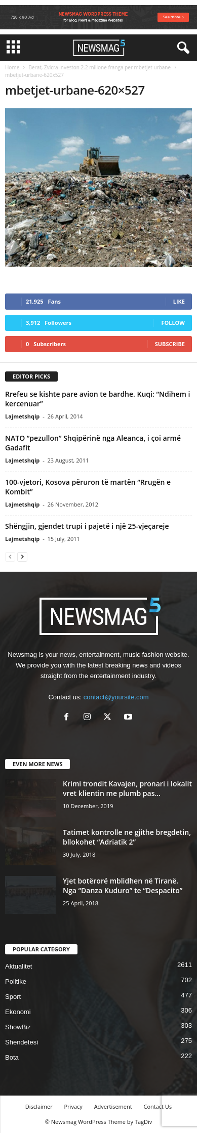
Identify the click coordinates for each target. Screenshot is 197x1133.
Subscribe (170, 344)
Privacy (73, 1106)
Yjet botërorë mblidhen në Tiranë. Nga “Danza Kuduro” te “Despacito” (122, 885)
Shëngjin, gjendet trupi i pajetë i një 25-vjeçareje (87, 526)
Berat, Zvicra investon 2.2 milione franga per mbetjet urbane (99, 67)
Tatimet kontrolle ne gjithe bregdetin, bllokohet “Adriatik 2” (127, 837)
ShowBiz (18, 1027)
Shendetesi (21, 1042)
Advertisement (113, 1106)
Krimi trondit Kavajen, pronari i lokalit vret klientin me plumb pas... (127, 788)
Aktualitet (18, 966)
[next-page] (22, 556)
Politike (15, 981)
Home (12, 67)
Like (179, 301)
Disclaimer (39, 1106)
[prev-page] (10, 556)
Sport (13, 996)
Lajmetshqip (22, 416)
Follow (173, 322)
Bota (12, 1057)
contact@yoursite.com (116, 697)
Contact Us (158, 1106)
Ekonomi (18, 1012)
